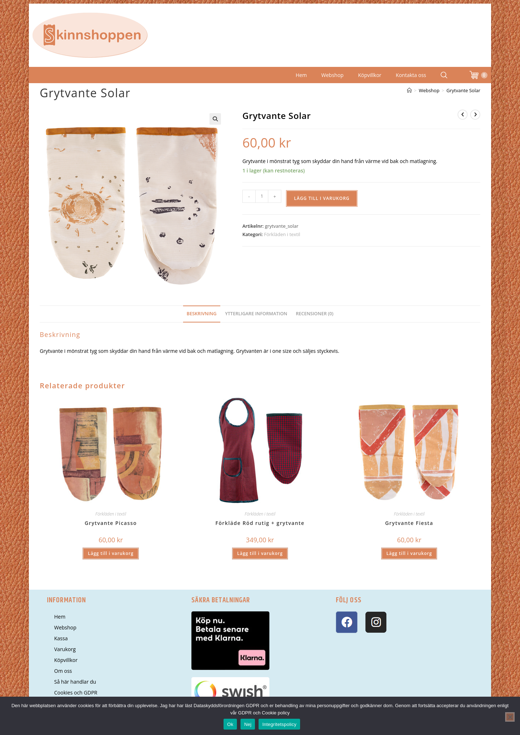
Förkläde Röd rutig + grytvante (260, 523)
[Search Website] (444, 75)
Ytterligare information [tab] (256, 314)
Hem (301, 75)
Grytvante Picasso (110, 523)
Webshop (332, 75)
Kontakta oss (411, 75)
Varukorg (65, 649)
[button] (215, 119)
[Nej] (510, 717)
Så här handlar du (75, 681)
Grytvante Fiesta (409, 523)
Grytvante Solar (463, 90)
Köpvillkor (369, 75)
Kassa (61, 638)
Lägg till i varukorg (322, 198)
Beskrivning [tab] (202, 314)
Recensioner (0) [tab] (314, 314)
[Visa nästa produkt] (475, 115)
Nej (247, 724)
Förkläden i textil (282, 234)
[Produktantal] (261, 196)
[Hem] (409, 90)
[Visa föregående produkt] (463, 115)
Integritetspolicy (279, 724)
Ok (230, 724)
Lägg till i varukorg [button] (110, 553)
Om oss (63, 670)
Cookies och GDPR (75, 692)
